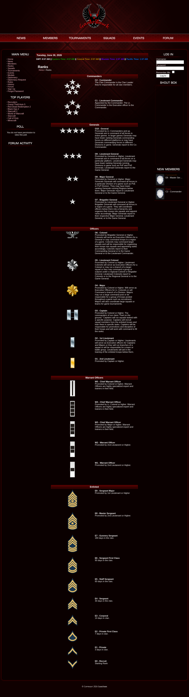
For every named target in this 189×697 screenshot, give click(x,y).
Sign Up (11, 89)
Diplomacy (12, 77)
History (11, 84)
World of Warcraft (16, 113)
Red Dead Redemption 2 (19, 107)
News (10, 61)
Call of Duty (13, 118)
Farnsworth (171, 175)
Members (12, 64)
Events (11, 73)
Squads (11, 68)
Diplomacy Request (17, 80)
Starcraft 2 (12, 111)
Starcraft (12, 116)
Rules (10, 82)
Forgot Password (15, 91)
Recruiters (12, 102)
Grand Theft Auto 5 (16, 104)
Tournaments (14, 70)
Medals (11, 75)
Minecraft (12, 120)
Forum (11, 86)
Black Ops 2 (13, 109)
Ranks (11, 66)
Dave (168, 189)
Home (10, 59)
